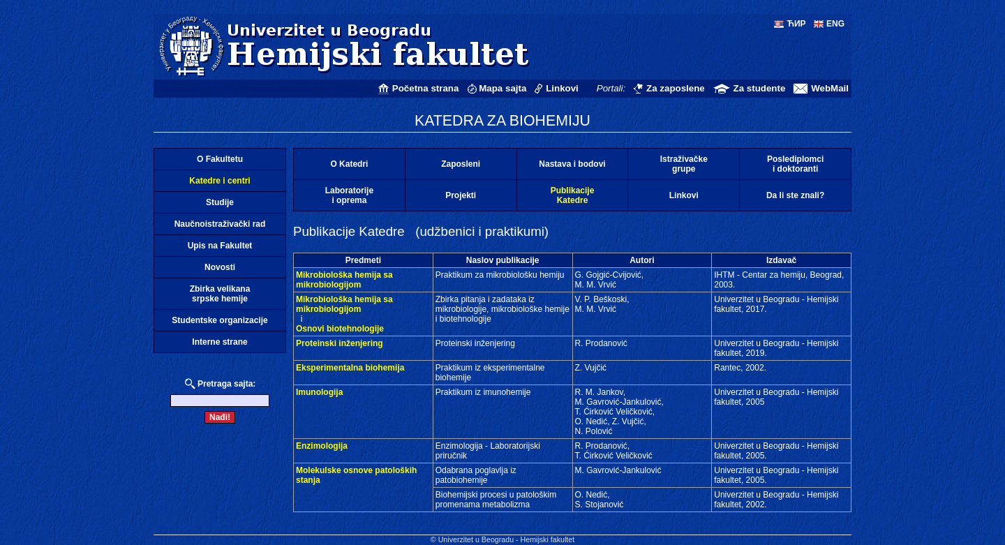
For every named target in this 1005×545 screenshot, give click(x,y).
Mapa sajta (502, 88)
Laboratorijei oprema (349, 195)
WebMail (830, 88)
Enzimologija (322, 446)
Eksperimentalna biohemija (350, 368)
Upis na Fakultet (220, 246)
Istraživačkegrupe (684, 164)
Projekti (460, 195)
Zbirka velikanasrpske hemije (220, 294)
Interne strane (219, 342)
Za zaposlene (675, 88)
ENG (835, 24)
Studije (220, 202)
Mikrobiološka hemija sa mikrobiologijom (344, 280)
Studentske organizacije (219, 320)
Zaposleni (460, 164)
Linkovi (562, 88)
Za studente (760, 88)
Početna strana (425, 88)
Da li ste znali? (795, 195)
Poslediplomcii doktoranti (795, 164)
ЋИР (796, 24)
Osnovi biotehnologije (340, 329)
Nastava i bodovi (572, 164)
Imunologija (319, 392)
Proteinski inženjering (339, 343)
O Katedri (349, 164)
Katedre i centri (219, 181)
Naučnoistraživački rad (220, 224)
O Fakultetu (220, 159)
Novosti (219, 267)
